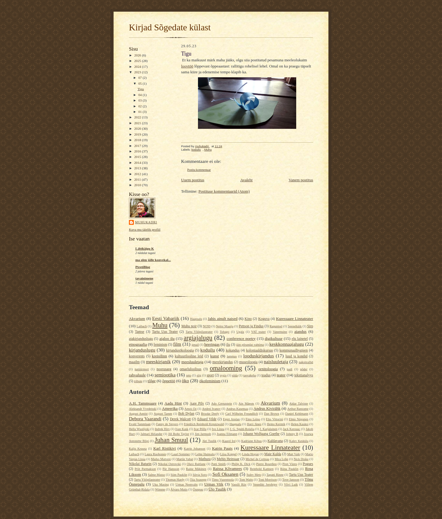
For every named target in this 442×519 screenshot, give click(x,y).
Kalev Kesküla (298, 441)
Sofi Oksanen (225, 474)
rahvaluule (137, 375)
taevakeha (249, 375)
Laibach (142, 326)
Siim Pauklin (179, 474)
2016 (138, 151)
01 (140, 111)
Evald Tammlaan (140, 424)
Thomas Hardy (174, 479)
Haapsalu (196, 319)
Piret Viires (289, 464)
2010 (138, 185)
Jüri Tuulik (209, 441)
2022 (138, 117)
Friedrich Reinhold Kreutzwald (204, 424)
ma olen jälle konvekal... (153, 260)
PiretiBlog (142, 267)
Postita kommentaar (199, 169)
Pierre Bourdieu (266, 464)
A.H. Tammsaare (143, 403)
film (177, 344)
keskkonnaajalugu (286, 344)
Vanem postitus (301, 180)
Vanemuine (280, 331)
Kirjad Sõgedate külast (170, 27)
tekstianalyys (303, 375)
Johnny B (292, 434)
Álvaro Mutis (179, 489)
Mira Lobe (281, 459)
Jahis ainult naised (223, 318)
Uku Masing (160, 484)
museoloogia (248, 362)
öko (185, 380)
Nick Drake (301, 459)
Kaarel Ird (228, 441)
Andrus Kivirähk (267, 408)
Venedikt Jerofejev (265, 484)
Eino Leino (253, 419)
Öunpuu (198, 489)
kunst (214, 356)
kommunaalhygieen (293, 350)
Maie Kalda (272, 454)
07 (140, 77)
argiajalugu (198, 337)
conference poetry (241, 338)
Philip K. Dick (240, 464)
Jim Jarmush (203, 434)
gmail (195, 344)
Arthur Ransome (297, 408)
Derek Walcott (180, 419)
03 (140, 100)
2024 (138, 66)
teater (281, 375)
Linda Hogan (250, 454)
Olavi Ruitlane (196, 464)
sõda (235, 375)
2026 (138, 55)
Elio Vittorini (274, 419)
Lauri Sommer (180, 454)
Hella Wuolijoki (139, 429)
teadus (266, 375)
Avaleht (246, 180)
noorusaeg (164, 369)
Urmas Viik (213, 484)
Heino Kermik (276, 424)
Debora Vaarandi (145, 418)
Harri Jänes (254, 424)
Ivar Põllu (200, 429)
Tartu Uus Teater (165, 332)
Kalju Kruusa (138, 448)
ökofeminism (209, 381)
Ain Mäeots (246, 403)
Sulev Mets (253, 474)
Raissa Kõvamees (227, 468)
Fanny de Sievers (167, 424)
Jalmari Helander (151, 434)
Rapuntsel (275, 326)
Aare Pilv (197, 404)
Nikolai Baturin (140, 464)
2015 (138, 157)
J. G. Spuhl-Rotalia (242, 429)
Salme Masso (156, 474)
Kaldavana (275, 441)
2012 (138, 174)
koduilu (196, 149)
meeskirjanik (158, 361)
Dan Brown (271, 413)
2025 (138, 61)
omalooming (226, 367)
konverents (137, 356)
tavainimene (144, 278)
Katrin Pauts (222, 448)
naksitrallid (306, 362)
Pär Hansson (171, 469)
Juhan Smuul (171, 439)
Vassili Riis (238, 484)
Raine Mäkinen (196, 469)
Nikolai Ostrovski (169, 464)
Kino (248, 319)
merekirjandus (222, 362)
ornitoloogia (268, 369)
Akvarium (137, 318)
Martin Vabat (184, 459)
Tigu (141, 89)
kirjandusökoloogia (180, 350)
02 (140, 106)
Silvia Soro (199, 474)
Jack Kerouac (291, 429)
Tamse (139, 332)
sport (210, 375)
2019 (138, 134)
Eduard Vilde (207, 419)
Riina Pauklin (289, 469)
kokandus (233, 350)
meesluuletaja (192, 361)
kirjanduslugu (142, 349)
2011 (138, 179)
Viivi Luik (291, 484)
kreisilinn (159, 356)
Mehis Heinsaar (228, 459)
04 (140, 95)
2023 (138, 72)
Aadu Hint (173, 403)
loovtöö (187, 66)
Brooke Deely (210, 413)
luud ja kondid (296, 356)
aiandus (300, 331)
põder (304, 369)
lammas (232, 356)
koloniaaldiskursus (259, 350)
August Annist (138, 413)
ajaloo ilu (167, 338)
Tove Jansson (290, 479)
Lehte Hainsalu (205, 454)
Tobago (224, 331)
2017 (138, 146)
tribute (138, 381)
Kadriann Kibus (251, 441)
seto (188, 375)
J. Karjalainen (268, 429)
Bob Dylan (186, 414)
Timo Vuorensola (223, 479)
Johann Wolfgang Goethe (261, 434)
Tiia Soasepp (198, 479)
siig (199, 375)
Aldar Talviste (298, 403)
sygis (223, 375)
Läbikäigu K (144, 248)
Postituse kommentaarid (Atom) (224, 191)
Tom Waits (246, 479)
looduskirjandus (258, 355)
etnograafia (138, 344)
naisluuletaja (276, 361)
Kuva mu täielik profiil (145, 229)
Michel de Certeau (257, 459)
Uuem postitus (192, 180)
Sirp (310, 326)
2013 (138, 168)
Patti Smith (218, 464)
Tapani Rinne (275, 474)
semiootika (164, 374)
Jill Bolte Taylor (178, 434)
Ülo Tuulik (217, 489)
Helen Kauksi (299, 424)
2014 (138, 162)
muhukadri (146, 222)
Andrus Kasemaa (237, 408)
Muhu (207, 149)
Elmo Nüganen (298, 419)
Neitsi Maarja (224, 326)
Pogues (308, 464)
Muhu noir (189, 326)
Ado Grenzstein (221, 403)
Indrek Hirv (162, 429)
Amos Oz (190, 408)
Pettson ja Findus (251, 326)
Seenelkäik (295, 326)
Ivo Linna (218, 429)
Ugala (240, 331)
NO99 (206, 326)
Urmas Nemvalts (187, 484)
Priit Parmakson (145, 469)
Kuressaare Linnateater (294, 318)
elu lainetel (300, 339)
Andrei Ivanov (211, 408)
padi (290, 369)
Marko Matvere (161, 459)
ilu (228, 345)
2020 (138, 128)
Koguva (263, 319)
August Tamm (163, 413)
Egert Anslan (231, 419)
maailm (134, 362)
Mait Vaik (293, 454)
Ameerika (170, 408)
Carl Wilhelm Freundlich (241, 413)
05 (140, 83)
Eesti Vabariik (165, 318)
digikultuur (274, 338)
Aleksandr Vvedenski (143, 408)
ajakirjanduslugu (141, 339)
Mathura (205, 459)
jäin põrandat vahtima (250, 344)
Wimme (160, 489)
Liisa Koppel (228, 454)
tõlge (152, 381)
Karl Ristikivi (164, 448)
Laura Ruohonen (155, 454)
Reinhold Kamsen (261, 469)
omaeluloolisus (190, 369)
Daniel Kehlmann (296, 413)
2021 (138, 123)
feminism (160, 345)
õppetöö (168, 381)
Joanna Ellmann (227, 434)
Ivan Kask (181, 429)
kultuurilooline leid (189, 356)
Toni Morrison (267, 479)
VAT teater (258, 331)
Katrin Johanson (194, 448)
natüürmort (142, 369)
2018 (138, 140)
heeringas (211, 344)
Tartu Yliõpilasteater (199, 331)
